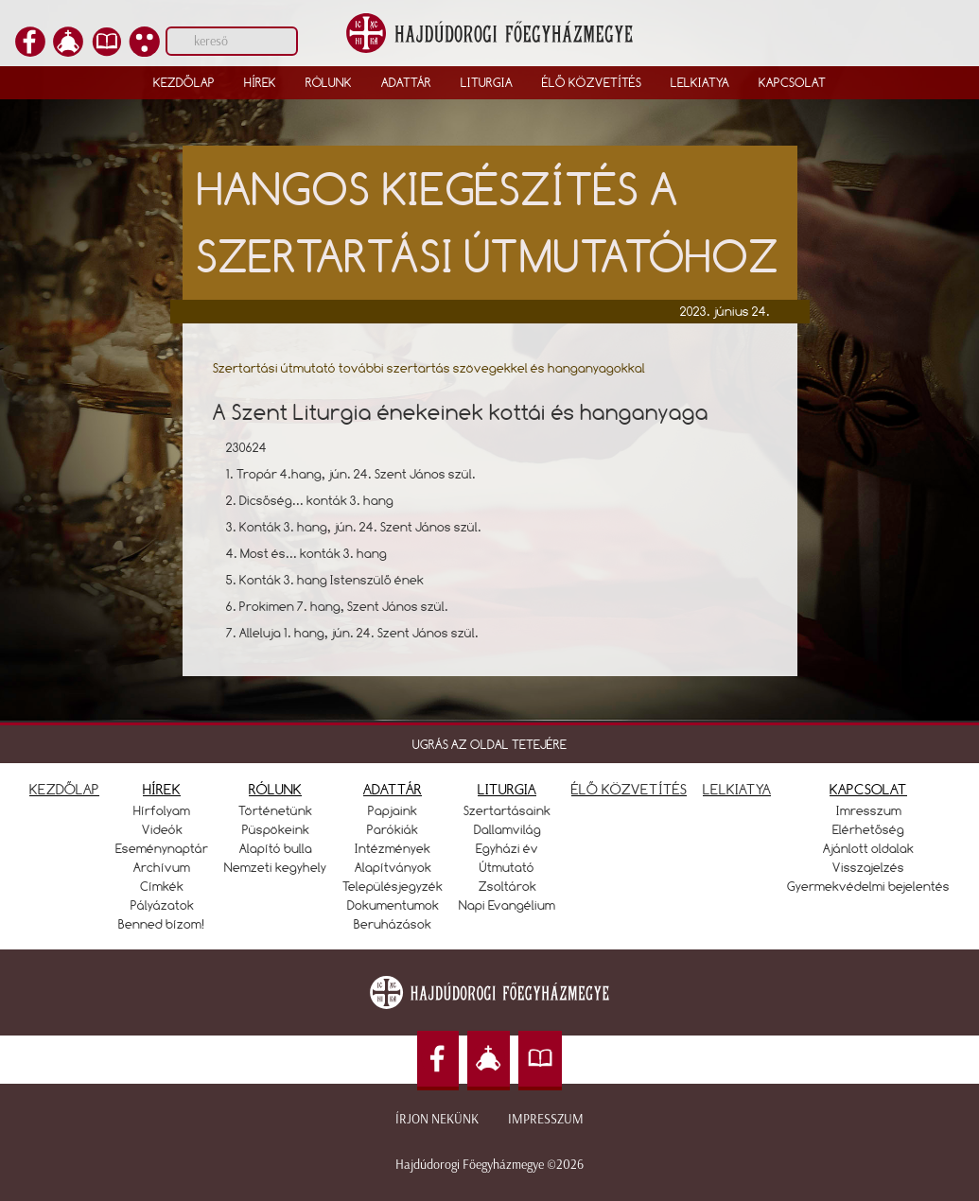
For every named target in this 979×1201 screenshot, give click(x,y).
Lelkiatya (700, 82)
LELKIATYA (737, 789)
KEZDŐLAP (64, 789)
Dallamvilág (507, 829)
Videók (162, 829)
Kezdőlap (184, 82)
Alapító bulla (275, 848)
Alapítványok (393, 867)
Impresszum (546, 1119)
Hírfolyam (161, 810)
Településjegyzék (392, 886)
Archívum (161, 867)
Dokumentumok (393, 905)
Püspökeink (275, 829)
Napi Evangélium (507, 905)
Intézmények (392, 848)
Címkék (162, 886)
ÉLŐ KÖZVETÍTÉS (629, 789)
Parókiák (392, 829)
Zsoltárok (507, 886)
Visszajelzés (868, 867)
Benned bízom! (161, 923)
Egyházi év (507, 848)
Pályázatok (162, 905)
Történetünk (275, 810)
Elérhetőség (868, 829)
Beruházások (392, 923)
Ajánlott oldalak (868, 848)
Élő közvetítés (591, 82)
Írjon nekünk (437, 1119)
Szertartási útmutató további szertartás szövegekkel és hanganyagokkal (429, 367)
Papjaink (392, 810)
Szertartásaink (507, 810)
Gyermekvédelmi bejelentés (868, 886)
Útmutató (507, 867)
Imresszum (868, 810)
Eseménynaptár (161, 848)
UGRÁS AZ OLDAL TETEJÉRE (489, 744)
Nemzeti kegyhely (275, 867)
